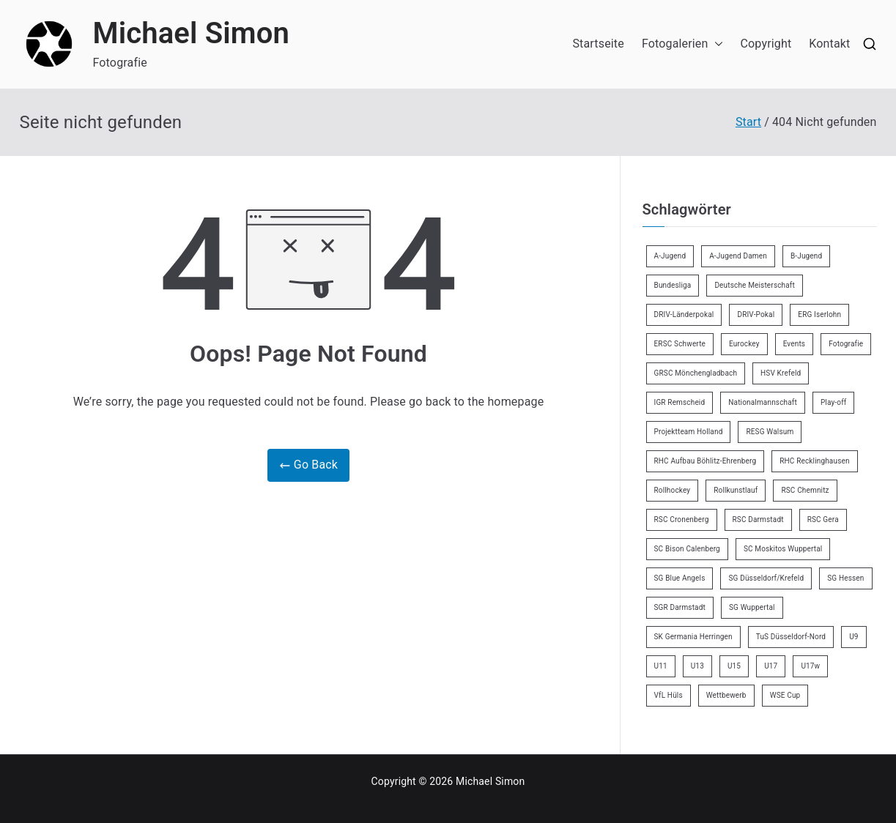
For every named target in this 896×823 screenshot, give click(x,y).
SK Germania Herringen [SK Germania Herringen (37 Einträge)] (693, 637)
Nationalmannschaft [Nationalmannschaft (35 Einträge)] (762, 402)
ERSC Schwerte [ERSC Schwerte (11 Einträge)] (680, 344)
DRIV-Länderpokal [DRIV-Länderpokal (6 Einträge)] (684, 314)
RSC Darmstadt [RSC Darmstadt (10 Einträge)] (758, 519)
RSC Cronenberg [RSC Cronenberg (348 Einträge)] (681, 519)
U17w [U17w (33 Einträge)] (810, 666)
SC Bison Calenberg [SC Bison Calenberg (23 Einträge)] (687, 549)
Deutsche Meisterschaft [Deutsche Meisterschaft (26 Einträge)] (754, 285)
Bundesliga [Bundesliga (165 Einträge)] (673, 285)
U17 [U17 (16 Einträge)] (770, 666)
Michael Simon (191, 33)
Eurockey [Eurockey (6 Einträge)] (744, 344)
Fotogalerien (682, 44)
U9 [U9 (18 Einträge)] (853, 637)
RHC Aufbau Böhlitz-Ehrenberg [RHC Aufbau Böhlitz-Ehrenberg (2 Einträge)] (705, 461)
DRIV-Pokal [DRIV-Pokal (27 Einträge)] (755, 314)
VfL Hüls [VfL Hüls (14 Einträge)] (668, 695)
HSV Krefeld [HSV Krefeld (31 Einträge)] (780, 373)
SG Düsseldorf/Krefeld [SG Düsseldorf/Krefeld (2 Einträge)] (766, 578)
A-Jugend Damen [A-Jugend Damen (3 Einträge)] (738, 256)
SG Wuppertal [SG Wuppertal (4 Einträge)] (752, 607)
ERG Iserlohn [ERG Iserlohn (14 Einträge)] (819, 314)
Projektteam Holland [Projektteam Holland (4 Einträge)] (688, 432)
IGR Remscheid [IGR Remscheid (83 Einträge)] (680, 402)
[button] (715, 44)
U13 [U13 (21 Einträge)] (697, 666)
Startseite (597, 44)
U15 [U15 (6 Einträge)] (734, 666)
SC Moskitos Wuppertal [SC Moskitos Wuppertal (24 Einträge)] (783, 549)
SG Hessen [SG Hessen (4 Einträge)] (845, 578)
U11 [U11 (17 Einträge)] (660, 666)
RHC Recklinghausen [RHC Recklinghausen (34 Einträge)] (814, 461)
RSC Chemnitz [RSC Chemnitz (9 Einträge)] (805, 490)
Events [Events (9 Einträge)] (794, 344)
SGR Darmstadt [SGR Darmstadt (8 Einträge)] (680, 607)
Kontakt (829, 44)
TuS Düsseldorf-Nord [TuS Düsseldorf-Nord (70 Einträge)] (791, 637)
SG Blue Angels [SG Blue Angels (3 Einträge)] (680, 578)
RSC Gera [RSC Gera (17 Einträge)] (823, 519)
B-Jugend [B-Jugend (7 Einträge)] (806, 256)
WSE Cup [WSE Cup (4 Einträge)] (785, 695)
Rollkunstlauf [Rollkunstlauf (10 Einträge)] (736, 490)
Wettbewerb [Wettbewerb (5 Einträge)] (726, 695)
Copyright (766, 44)
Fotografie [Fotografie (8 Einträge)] (846, 344)
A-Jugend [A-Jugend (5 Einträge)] (670, 256)
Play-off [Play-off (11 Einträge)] (834, 402)
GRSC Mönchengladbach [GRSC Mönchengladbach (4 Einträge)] (696, 373)
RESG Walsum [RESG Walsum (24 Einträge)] (769, 432)
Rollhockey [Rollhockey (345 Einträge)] (672, 490)
